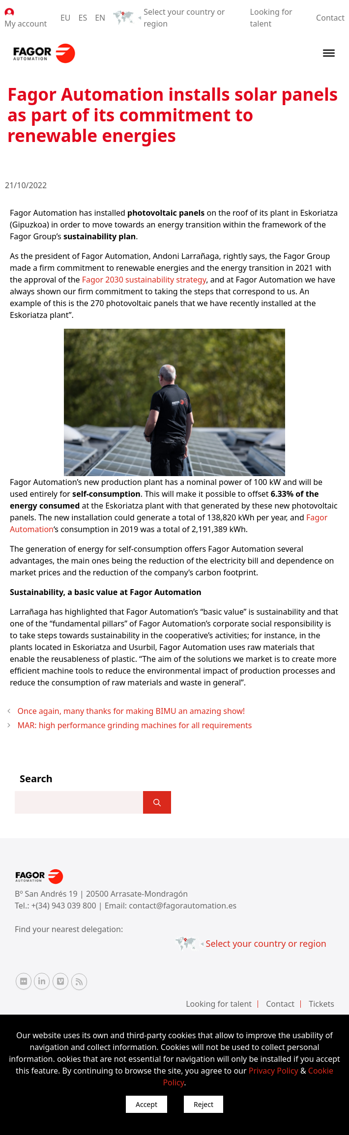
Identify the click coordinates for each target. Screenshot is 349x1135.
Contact (330, 17)
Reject (203, 1104)
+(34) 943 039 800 (64, 905)
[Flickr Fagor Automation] (23, 981)
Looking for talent (219, 1003)
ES (83, 17)
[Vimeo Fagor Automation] (60, 981)
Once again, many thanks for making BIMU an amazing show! (131, 711)
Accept (146, 1104)
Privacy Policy (273, 1070)
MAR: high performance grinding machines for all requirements (135, 725)
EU (65, 17)
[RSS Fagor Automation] (79, 981)
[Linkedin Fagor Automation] (42, 981)
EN (100, 17)
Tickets (321, 1003)
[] (157, 802)
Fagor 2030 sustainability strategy (144, 279)
